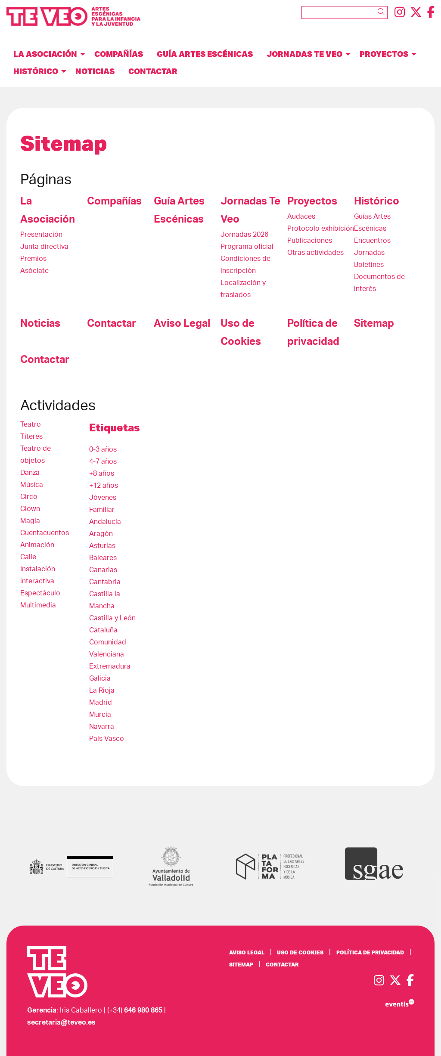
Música (31, 484)
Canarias (103, 570)
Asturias (102, 545)
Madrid (100, 702)
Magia (30, 520)
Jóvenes (102, 497)
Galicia (100, 678)
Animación (37, 545)
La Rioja (102, 690)
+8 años (101, 473)
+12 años (103, 485)
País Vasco (106, 738)
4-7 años (103, 461)
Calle (28, 557)
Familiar (102, 509)
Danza (30, 472)
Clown (30, 508)
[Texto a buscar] (344, 12)
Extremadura (109, 666)
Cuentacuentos (44, 533)
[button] (383, 12)
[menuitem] (399, 13)
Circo (28, 496)
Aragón (101, 533)
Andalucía (105, 521)
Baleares (103, 557)
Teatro (30, 424)
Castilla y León (112, 618)
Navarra (101, 726)
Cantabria (105, 582)
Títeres (31, 436)
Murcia (100, 714)
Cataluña (103, 630)
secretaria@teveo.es (61, 1022)
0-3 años (103, 449)
